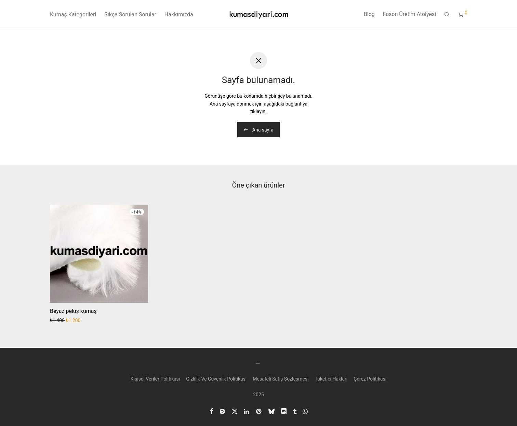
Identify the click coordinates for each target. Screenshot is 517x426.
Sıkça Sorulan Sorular (130, 14)
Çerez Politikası (370, 379)
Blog (369, 14)
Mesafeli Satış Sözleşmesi (280, 379)
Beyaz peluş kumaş (73, 311)
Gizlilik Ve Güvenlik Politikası (216, 379)
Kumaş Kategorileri (73, 14)
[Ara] (447, 14)
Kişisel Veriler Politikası (155, 379)
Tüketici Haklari (331, 379)
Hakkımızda (178, 14)
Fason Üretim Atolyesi (409, 14)
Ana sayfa (258, 130)
